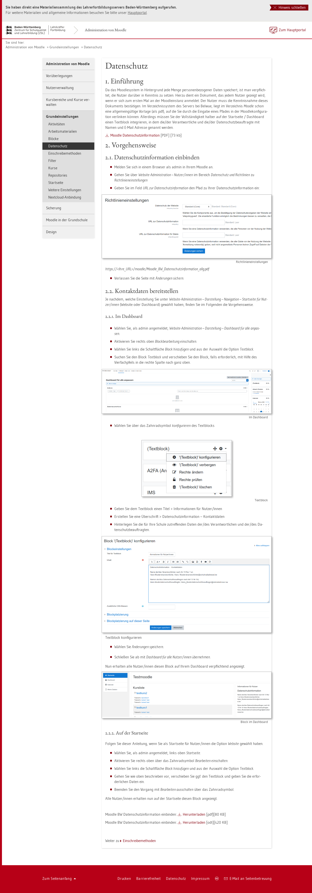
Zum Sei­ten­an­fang (59, 878)
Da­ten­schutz (93, 47)
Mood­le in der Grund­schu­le (67, 220)
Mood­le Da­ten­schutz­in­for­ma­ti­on (135, 135)
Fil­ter (52, 160)
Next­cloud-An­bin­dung (64, 197)
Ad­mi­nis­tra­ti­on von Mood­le (105, 30)
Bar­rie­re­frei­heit (148, 878)
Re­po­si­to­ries (57, 175)
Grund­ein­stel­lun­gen (64, 47)
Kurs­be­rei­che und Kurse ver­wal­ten (68, 102)
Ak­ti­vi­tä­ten (56, 124)
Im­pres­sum (200, 878)
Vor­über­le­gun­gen (59, 75)
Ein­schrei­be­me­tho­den (64, 153)
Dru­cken (124, 878)
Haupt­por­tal (137, 12)
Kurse (52, 168)
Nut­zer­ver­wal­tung (60, 87)
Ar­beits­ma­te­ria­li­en (62, 131)
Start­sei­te (55, 182)
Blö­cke (53, 138)
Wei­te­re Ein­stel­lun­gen (64, 190)
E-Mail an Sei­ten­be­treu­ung (248, 878)
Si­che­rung (53, 208)
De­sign (51, 232)
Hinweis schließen (289, 7)
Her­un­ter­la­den (194, 814)
